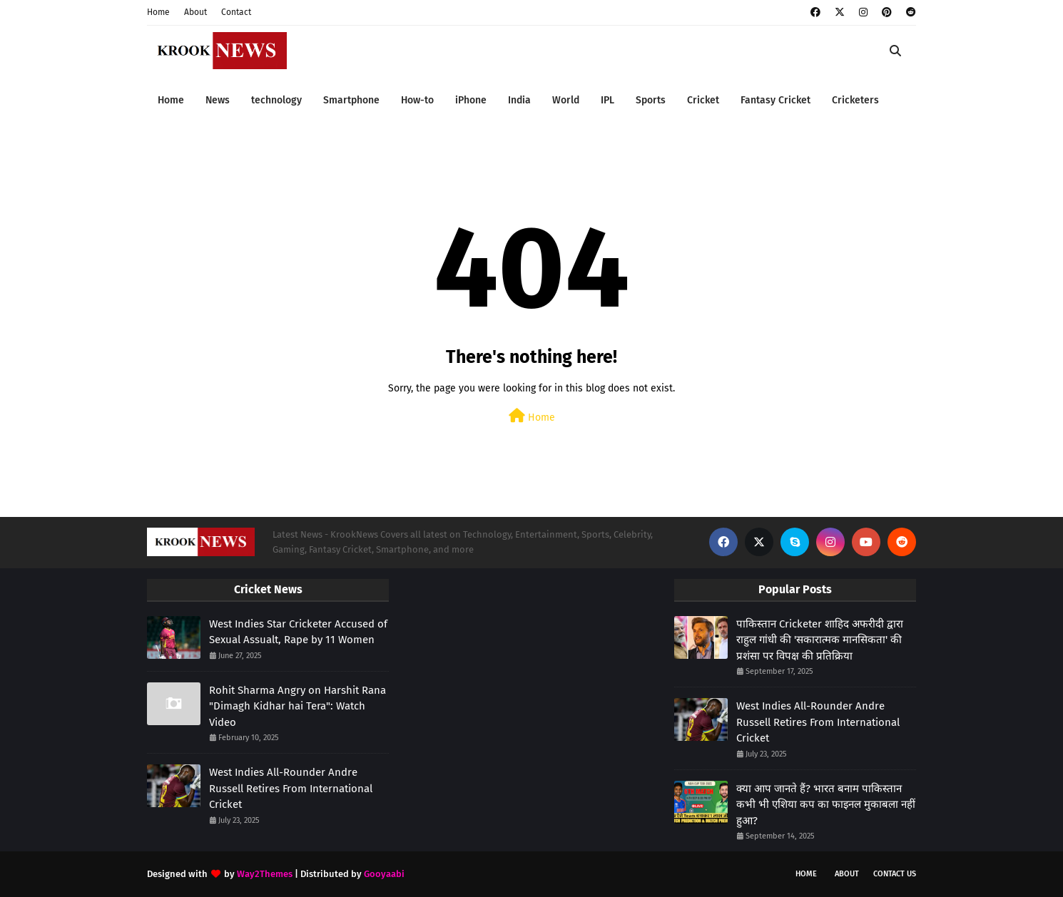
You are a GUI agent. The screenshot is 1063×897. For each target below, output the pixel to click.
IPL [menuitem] (607, 100)
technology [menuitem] (276, 100)
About (195, 12)
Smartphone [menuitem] (351, 100)
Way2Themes (265, 873)
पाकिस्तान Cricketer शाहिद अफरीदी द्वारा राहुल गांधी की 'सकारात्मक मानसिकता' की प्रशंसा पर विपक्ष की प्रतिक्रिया (819, 639)
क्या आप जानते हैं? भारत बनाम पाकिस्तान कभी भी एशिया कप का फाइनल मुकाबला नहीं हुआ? (825, 804)
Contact (236, 12)
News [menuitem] (217, 100)
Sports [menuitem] (651, 100)
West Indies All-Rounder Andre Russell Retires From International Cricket (290, 788)
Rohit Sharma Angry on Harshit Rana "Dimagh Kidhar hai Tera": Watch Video (297, 706)
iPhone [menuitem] (471, 100)
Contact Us (894, 873)
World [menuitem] (565, 100)
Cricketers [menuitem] (855, 100)
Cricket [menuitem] (703, 100)
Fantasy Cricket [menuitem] (775, 100)
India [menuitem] (519, 100)
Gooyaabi (384, 873)
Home (158, 12)
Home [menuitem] (171, 100)
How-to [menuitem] (417, 100)
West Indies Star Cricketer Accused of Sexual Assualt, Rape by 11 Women (298, 632)
